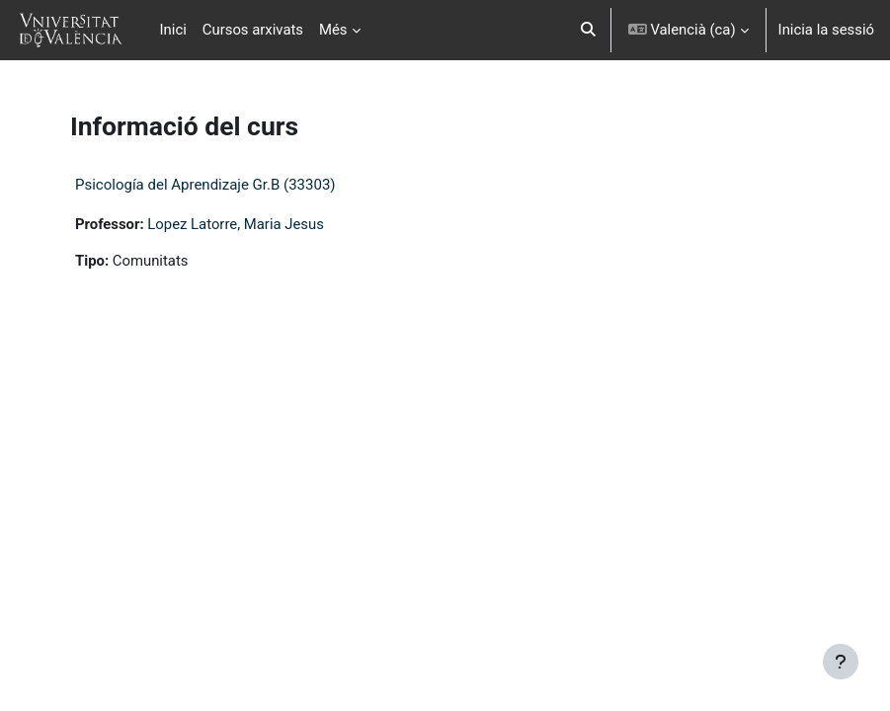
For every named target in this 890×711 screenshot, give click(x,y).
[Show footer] (840, 661)
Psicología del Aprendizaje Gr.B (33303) (205, 185)
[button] (588, 30)
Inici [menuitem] (173, 30)
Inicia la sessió (826, 30)
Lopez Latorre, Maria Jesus (235, 224)
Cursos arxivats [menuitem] (252, 30)
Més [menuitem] (333, 30)
